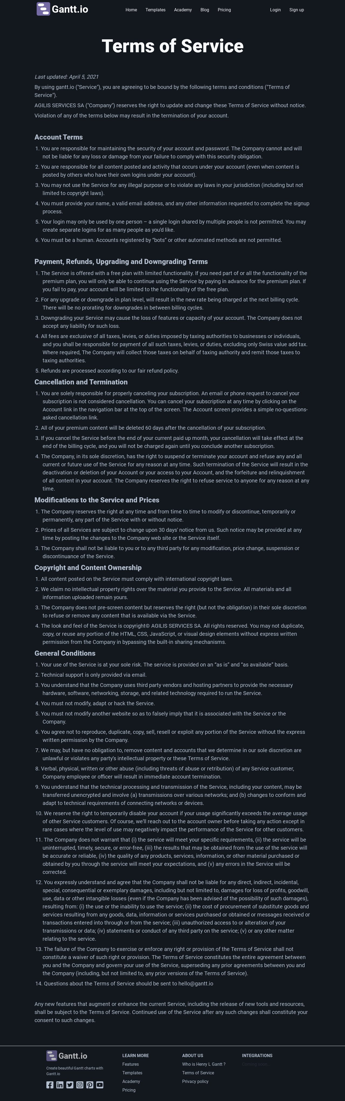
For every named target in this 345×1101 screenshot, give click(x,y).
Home (131, 9)
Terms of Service (198, 1072)
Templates (155, 9)
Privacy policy (195, 1081)
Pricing (224, 9)
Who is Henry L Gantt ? (204, 1064)
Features (130, 1064)
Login (275, 9)
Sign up (296, 9)
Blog (205, 9)
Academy (183, 9)
